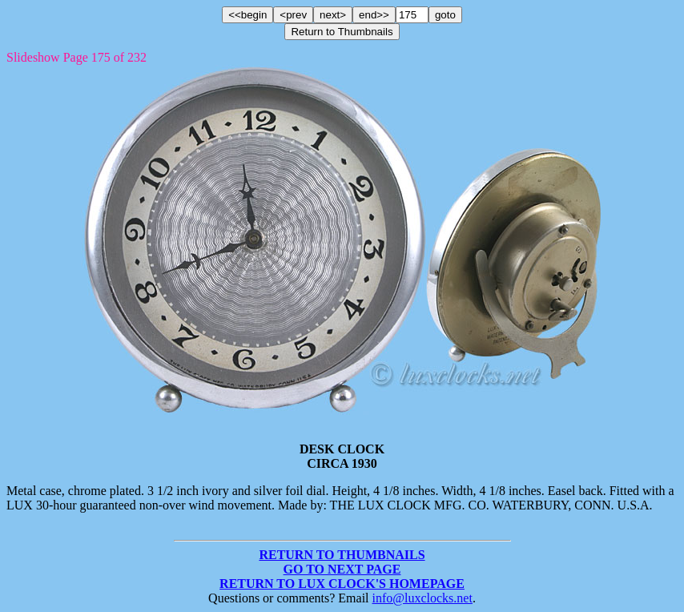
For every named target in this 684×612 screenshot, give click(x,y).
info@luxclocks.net (422, 598)
